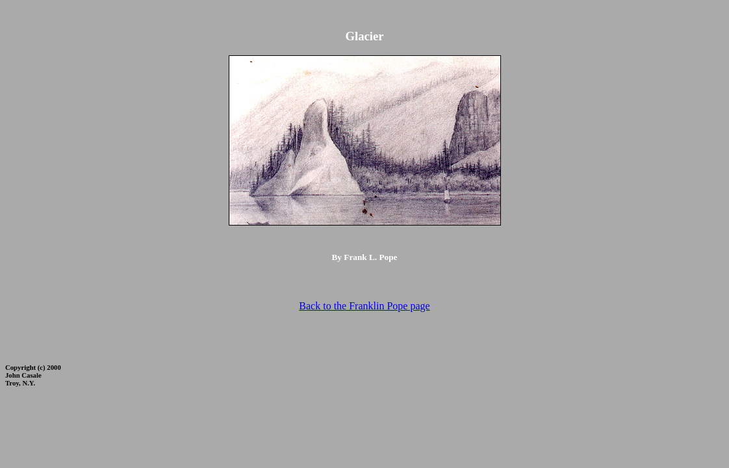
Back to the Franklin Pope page (364, 305)
